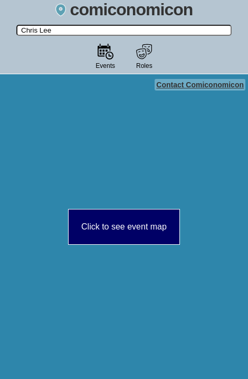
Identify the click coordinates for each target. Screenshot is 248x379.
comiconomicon (124, 9)
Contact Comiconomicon (200, 85)
